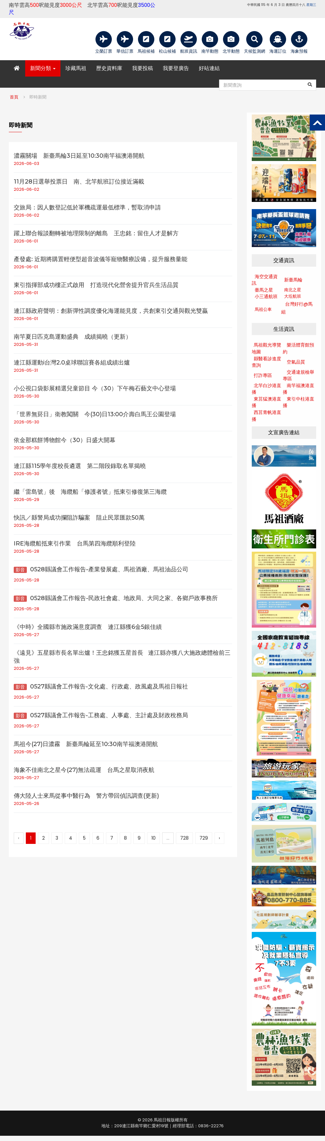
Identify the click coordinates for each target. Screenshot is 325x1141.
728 (184, 838)
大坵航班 (292, 296)
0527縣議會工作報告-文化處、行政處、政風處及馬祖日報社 (101, 686)
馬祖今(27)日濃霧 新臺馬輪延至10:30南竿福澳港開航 (86, 744)
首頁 (14, 97)
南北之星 (292, 290)
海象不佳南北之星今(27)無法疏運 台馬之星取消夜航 (84, 770)
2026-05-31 (26, 344)
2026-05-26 (26, 803)
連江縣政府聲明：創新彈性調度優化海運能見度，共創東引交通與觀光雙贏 (111, 310)
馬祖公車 (263, 309)
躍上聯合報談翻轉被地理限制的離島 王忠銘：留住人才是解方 (96, 233)
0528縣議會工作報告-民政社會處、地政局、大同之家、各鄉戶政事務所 (116, 598)
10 (153, 838)
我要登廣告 (176, 68)
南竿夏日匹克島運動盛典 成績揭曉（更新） (72, 336)
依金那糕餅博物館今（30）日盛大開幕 (64, 440)
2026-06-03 (26, 163)
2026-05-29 (26, 499)
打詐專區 (263, 375)
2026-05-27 (26, 635)
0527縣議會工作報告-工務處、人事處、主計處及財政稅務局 (101, 715)
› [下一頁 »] (219, 838)
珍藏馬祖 (75, 68)
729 (203, 838)
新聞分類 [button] (43, 68)
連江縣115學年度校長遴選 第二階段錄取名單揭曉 (80, 466)
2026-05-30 (26, 396)
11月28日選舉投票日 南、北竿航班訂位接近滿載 (79, 181)
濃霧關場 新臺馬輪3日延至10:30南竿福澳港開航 (79, 155)
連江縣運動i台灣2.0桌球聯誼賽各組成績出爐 (72, 362)
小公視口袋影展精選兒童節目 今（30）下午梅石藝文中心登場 (95, 388)
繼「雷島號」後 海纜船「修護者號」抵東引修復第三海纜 (90, 491)
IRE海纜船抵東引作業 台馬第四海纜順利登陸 (75, 543)
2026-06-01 (26, 241)
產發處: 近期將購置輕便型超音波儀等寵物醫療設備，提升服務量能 (100, 259)
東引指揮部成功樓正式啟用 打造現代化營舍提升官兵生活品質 (96, 285)
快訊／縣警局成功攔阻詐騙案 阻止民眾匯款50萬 (79, 517)
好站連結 (209, 68)
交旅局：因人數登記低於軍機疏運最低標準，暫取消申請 (87, 207)
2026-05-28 (26, 525)
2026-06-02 (26, 189)
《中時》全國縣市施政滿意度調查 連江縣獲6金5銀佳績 (88, 627)
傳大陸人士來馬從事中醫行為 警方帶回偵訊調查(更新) (86, 795)
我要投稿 (142, 68)
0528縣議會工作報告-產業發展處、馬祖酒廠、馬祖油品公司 (101, 569)
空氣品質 (296, 362)
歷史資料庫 (109, 68)
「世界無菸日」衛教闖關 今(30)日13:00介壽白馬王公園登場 (95, 414)
